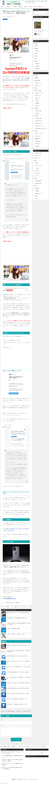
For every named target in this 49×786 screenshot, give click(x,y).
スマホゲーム (37, 170)
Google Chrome (38, 183)
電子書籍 (37, 190)
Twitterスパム (17, 602)
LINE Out (37, 113)
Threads (37, 50)
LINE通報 (37, 103)
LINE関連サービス (38, 138)
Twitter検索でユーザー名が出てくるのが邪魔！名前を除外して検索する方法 (18, 682)
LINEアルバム (38, 98)
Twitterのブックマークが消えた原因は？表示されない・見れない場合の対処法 (18, 667)
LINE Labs (37, 146)
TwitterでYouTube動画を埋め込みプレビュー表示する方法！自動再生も (18, 672)
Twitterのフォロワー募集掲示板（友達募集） (14, 628)
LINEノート (38, 100)
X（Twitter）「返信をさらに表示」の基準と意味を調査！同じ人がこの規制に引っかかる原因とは (19, 624)
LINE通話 (36, 108)
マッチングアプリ (39, 165)
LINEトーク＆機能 (38, 90)
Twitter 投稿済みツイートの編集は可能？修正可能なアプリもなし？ (17, 704)
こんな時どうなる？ (38, 155)
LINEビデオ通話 (38, 110)
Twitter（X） (9, 6)
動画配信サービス (39, 193)
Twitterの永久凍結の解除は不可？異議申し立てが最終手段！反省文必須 (18, 688)
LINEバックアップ (39, 85)
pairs (37, 168)
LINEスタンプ (38, 136)
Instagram (20, 6)
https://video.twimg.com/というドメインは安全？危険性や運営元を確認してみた (18, 613)
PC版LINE (36, 77)
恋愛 (35, 160)
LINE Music (38, 141)
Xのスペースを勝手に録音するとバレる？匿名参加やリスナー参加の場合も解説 (18, 678)
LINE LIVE (37, 63)
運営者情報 (13, 779)
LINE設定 (36, 75)
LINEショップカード (39, 133)
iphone (36, 185)
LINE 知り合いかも (39, 120)
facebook (14, 6)
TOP (6, 746)
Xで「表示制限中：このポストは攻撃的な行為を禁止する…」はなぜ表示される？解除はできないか (18, 651)
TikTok (36, 58)
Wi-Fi (37, 198)
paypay (35, 6)
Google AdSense (38, 180)
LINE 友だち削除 (38, 118)
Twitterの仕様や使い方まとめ (10, 598)
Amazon (30, 6)
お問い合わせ (19, 779)
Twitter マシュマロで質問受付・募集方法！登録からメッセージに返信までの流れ (9, 711)
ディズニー (38, 175)
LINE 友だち (37, 115)
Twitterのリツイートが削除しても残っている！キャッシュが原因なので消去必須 (18, 662)
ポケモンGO (38, 173)
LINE (2, 6)
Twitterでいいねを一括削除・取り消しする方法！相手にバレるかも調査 (18, 693)
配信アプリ (41, 6)
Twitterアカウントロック (10, 602)
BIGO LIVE (37, 68)
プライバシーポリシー (33, 779)
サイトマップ (25, 779)
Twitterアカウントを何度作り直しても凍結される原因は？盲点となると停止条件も (18, 646)
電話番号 (37, 188)
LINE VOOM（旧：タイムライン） (42, 128)
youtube (25, 6)
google (36, 178)
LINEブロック (38, 95)
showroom (37, 66)
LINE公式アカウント (39, 123)
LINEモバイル (38, 143)
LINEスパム (38, 105)
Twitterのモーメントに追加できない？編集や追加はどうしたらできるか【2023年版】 (24, 711)
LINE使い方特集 (37, 80)
